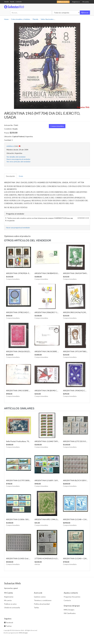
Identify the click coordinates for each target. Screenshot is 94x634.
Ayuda (12, 2)
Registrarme (8, 597)
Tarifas (36, 608)
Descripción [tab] (10, 176)
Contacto (18, 2)
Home (6, 19)
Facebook (8, 622)
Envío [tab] (21, 176)
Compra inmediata (57, 126)
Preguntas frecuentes (72, 597)
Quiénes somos (40, 597)
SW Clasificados (70, 613)
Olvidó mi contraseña (12, 608)
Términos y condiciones (42, 600)
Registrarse (76, 2)
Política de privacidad (42, 604)
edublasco (10, 146)
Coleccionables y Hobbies (20, 19)
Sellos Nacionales (47, 19)
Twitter (8, 626)
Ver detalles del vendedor (16, 157)
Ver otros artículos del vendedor (18, 162)
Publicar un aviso (10, 604)
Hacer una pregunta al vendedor (18, 159)
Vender (6, 2)
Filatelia (35, 19)
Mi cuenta (85, 2)
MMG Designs (69, 610)
